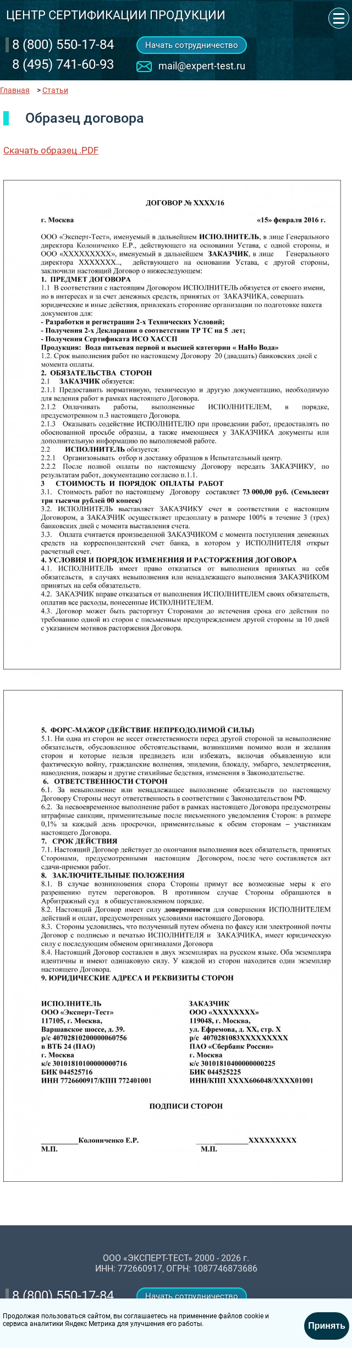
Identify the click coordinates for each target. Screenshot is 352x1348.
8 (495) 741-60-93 (63, 64)
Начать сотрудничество (191, 45)
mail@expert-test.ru (201, 66)
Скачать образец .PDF (50, 150)
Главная (15, 90)
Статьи (55, 90)
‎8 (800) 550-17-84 (63, 44)
